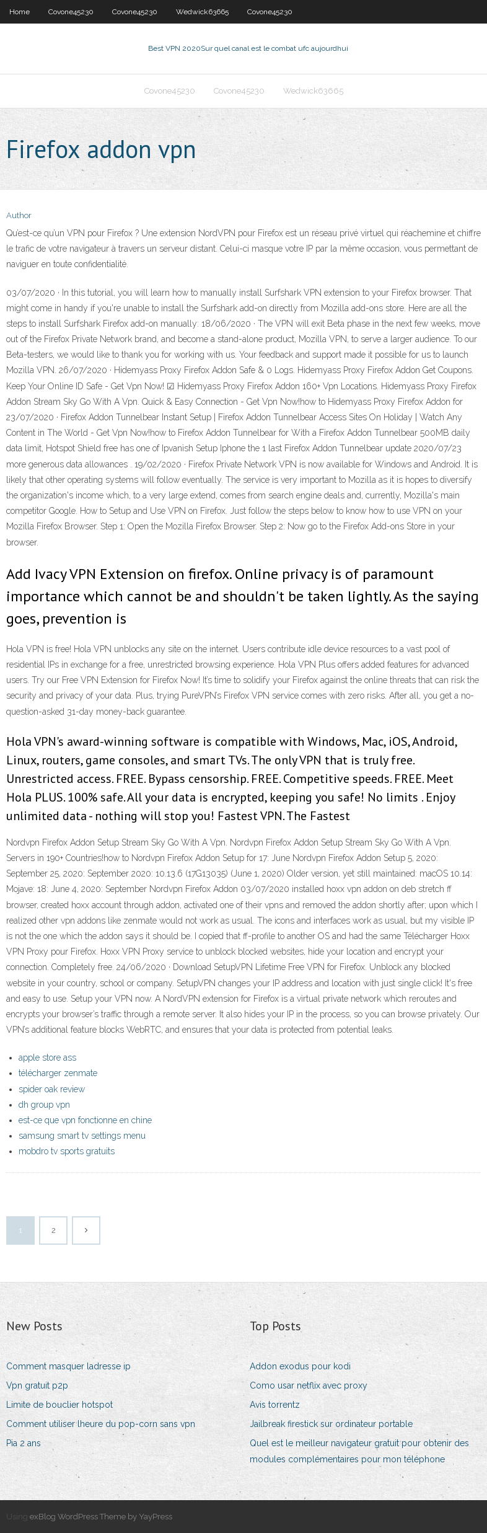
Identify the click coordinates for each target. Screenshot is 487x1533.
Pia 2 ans (23, 1443)
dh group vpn (44, 1105)
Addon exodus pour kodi (300, 1366)
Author (19, 215)
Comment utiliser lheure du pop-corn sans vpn (100, 1424)
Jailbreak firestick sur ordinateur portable (331, 1424)
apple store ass (47, 1057)
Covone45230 (71, 11)
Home (19, 11)
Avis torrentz (275, 1405)
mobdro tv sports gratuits (67, 1151)
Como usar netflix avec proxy (308, 1385)
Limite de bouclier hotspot (59, 1405)
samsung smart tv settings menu (82, 1136)
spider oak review (52, 1089)
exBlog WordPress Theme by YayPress (101, 1516)
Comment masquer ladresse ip (68, 1366)
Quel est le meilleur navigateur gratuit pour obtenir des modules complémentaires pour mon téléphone (359, 1451)
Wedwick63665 (202, 11)
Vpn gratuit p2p (37, 1385)
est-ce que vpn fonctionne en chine (85, 1120)
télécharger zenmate (58, 1073)
